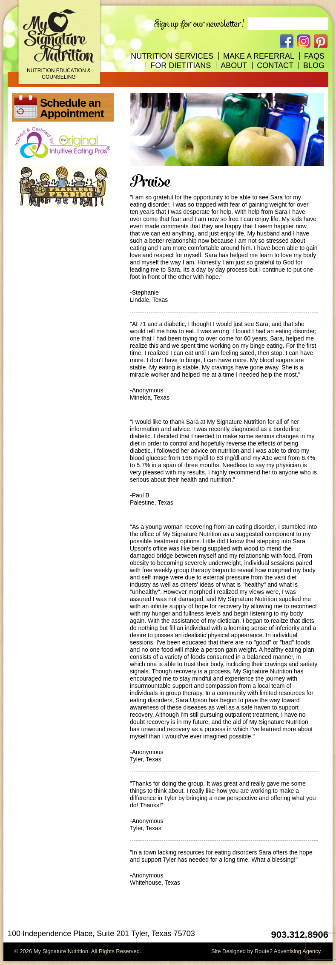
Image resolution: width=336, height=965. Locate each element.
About (234, 65)
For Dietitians (180, 65)
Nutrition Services (172, 56)
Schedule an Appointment (71, 108)
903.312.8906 (299, 934)
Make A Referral (258, 56)
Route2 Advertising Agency (287, 951)
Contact (275, 65)
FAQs (314, 56)
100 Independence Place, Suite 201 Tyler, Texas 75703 (101, 933)
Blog (314, 65)
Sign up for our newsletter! (198, 24)
